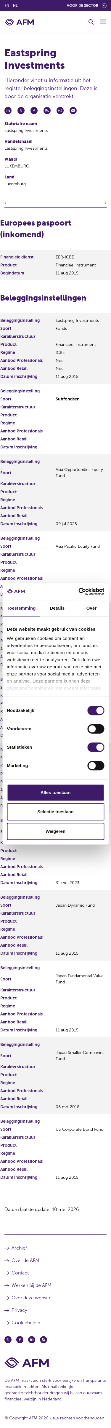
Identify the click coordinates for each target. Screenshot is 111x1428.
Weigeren (55, 831)
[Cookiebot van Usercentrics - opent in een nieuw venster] (79, 591)
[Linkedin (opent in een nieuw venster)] (31, 1339)
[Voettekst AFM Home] (55, 1362)
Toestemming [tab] (21, 608)
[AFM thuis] (19, 22)
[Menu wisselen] (103, 21)
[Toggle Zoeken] (91, 21)
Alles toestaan (56, 792)
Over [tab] (91, 608)
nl (15, 6)
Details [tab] (57, 608)
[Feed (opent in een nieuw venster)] (43, 1339)
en (6, 6)
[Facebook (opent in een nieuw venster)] (19, 1339)
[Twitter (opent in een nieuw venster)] (8, 1339)
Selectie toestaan (55, 811)
